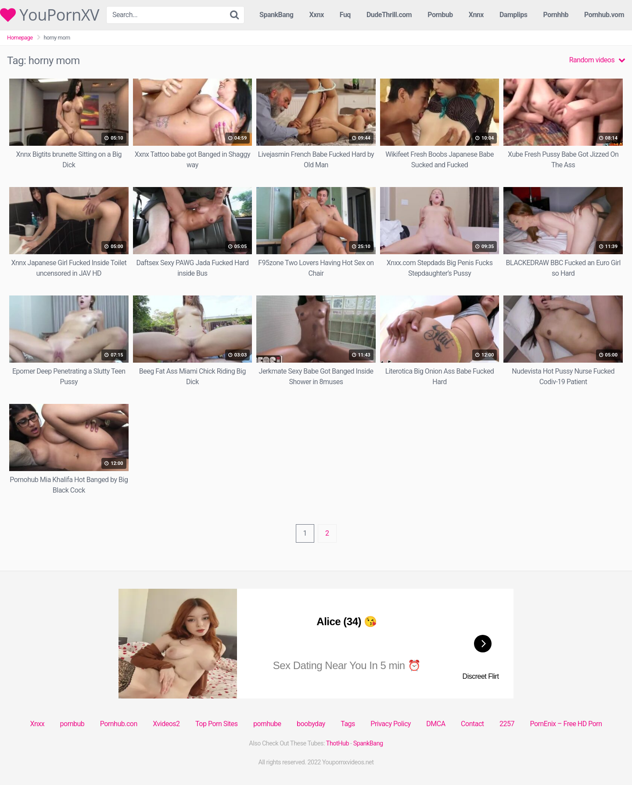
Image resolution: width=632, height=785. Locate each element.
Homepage (20, 37)
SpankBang (276, 15)
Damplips (513, 15)
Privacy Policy (390, 724)
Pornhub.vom (604, 15)
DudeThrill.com (389, 15)
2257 (506, 724)
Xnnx (476, 15)
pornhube (267, 724)
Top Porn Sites (216, 724)
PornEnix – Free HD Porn (566, 724)
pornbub (72, 724)
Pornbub (440, 15)
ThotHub (337, 743)
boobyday (311, 724)
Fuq (345, 15)
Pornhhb (555, 15)
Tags (348, 724)
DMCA (435, 724)
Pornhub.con (118, 724)
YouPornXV (49, 15)
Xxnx (316, 15)
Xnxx (37, 724)
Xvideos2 (166, 724)
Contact (472, 724)
